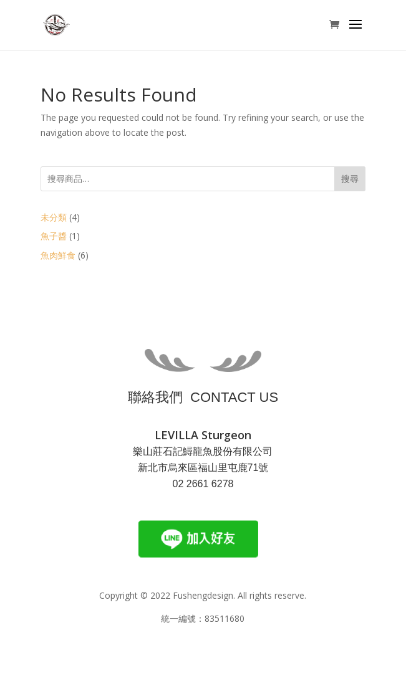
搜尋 (350, 178)
